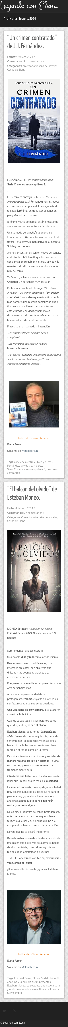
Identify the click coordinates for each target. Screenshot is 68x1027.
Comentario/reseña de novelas (39, 65)
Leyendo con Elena (14, 1022)
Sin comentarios (32, 61)
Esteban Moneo (16, 985)
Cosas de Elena (16, 69)
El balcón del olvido (44, 978)
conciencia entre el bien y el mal (33, 461)
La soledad (33, 985)
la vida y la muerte (31, 465)
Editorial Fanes (23, 978)
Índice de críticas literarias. (34, 438)
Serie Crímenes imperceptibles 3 (26, 469)
